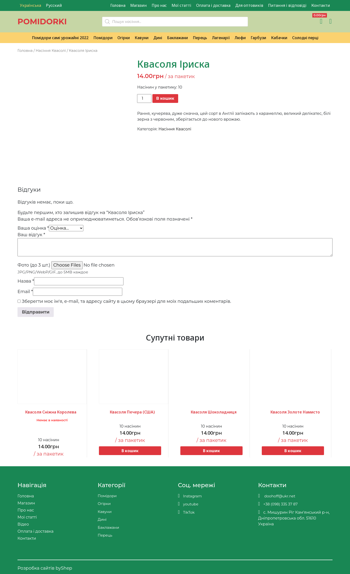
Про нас (159, 5)
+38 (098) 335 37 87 (278, 503)
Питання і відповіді (287, 5)
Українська (30, 5)
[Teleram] (272, 21)
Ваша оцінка (33, 228)
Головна (117, 5)
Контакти (320, 5)
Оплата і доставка (213, 5)
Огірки (123, 37)
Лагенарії (221, 37)
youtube (188, 503)
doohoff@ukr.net (276, 495)
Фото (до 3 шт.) (34, 265)
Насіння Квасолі (51, 50)
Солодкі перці (305, 37)
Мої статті (181, 5)
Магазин (138, 5)
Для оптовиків (249, 5)
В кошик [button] (130, 450)
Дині (157, 37)
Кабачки (279, 37)
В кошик (165, 98)
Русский (54, 5)
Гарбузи (258, 37)
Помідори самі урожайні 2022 (60, 37)
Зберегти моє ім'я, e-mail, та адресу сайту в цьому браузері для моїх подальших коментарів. (126, 301)
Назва (26, 281)
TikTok (186, 512)
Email (25, 291)
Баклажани (177, 37)
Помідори (103, 37)
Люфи (240, 37)
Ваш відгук (31, 234)
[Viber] (262, 21)
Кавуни (142, 37)
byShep (64, 568)
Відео (23, 524)
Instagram (190, 495)
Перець (200, 37)
